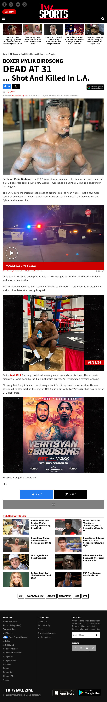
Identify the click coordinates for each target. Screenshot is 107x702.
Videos (6, 680)
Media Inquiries (44, 637)
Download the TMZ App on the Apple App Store (64, 692)
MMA (77, 596)
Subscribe (97, 635)
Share (36, 494)
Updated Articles (10, 649)
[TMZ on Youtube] (18, 4)
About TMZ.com (10, 621)
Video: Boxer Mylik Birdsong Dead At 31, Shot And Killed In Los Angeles (23, 271)
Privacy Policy (78, 629)
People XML (8, 672)
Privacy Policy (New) (12, 625)
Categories (8, 656)
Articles (6, 641)
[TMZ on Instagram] (24, 4)
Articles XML (8, 645)
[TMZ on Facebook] (4, 4)
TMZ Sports (64, 596)
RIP (20, 596)
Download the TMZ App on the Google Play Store (89, 692)
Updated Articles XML (12, 653)
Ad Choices (8, 633)
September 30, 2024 (20, 95)
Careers (41, 629)
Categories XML (10, 660)
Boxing (51, 596)
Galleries (7, 664)
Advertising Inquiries (46, 633)
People (6, 668)
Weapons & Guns (34, 596)
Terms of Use (9, 629)
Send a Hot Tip (44, 625)
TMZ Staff (10, 91)
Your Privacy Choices (15, 637)
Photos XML (8, 676)
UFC (85, 596)
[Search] (103, 19)
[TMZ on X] (11, 4)
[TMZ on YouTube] (87, 648)
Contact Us (42, 621)
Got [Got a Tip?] (9, 11)
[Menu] (4, 19)
